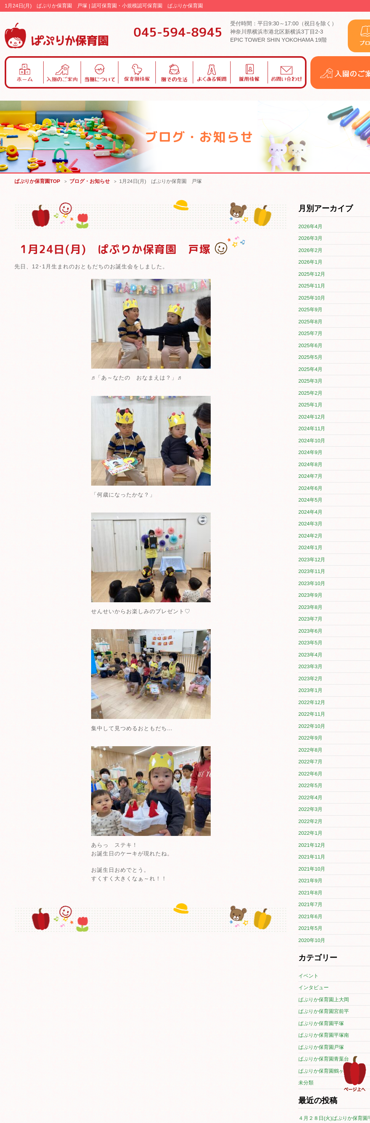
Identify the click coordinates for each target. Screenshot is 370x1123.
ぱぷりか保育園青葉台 (323, 1059)
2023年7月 (310, 619)
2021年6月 (310, 917)
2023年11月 (311, 572)
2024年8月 (310, 465)
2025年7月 (310, 334)
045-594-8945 (178, 32)
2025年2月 (310, 393)
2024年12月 (311, 417)
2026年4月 (310, 227)
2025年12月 (311, 274)
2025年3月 (310, 381)
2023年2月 (310, 679)
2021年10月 (311, 869)
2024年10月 (311, 441)
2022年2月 (310, 822)
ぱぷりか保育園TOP (37, 182)
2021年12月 (311, 845)
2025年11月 (311, 286)
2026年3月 (310, 238)
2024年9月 (310, 453)
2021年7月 (310, 905)
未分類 (306, 1083)
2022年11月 (311, 714)
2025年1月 (310, 405)
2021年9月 (310, 881)
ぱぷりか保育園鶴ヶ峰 (323, 1071)
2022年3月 (310, 810)
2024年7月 (310, 476)
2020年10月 (311, 941)
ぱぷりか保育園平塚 (321, 1024)
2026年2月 (310, 251)
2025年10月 (311, 298)
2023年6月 (310, 631)
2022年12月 (311, 703)
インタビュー (313, 988)
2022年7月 (310, 762)
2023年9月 (310, 595)
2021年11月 (311, 857)
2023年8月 (310, 607)
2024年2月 (310, 536)
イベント (308, 976)
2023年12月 (311, 560)
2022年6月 (310, 774)
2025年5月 (310, 357)
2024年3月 (310, 524)
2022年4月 (310, 798)
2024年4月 (310, 512)
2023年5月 (310, 643)
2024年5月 (310, 500)
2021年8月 (310, 893)
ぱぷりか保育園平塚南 (323, 1035)
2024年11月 (311, 429)
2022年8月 (310, 750)
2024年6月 (310, 488)
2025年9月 (310, 310)
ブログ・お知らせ (89, 182)
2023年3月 (310, 667)
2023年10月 (311, 584)
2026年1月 (310, 262)
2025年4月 (310, 370)
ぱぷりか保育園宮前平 (323, 1012)
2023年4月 (310, 655)
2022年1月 (310, 833)
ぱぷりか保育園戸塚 (321, 1047)
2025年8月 (310, 322)
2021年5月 (310, 928)
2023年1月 (310, 691)
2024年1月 (310, 548)
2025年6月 (310, 346)
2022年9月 (310, 738)
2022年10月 (311, 726)
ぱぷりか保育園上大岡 (323, 1000)
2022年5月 (310, 786)
